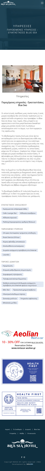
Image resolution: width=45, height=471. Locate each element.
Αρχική (7, 429)
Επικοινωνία (31, 433)
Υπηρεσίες (12, 433)
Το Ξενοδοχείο (17, 429)
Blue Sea (37, 429)
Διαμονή (28, 429)
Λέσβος (22, 433)
